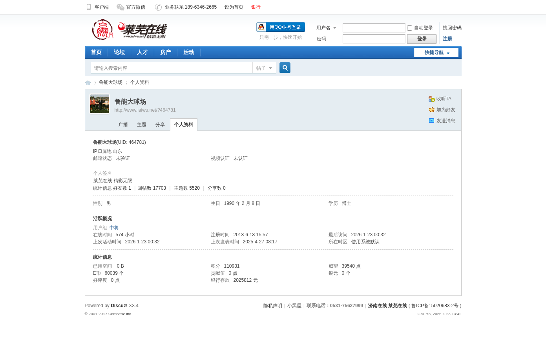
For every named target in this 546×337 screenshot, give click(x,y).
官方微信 (131, 7)
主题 (141, 124)
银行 (256, 7)
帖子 (261, 68)
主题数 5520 (187, 188)
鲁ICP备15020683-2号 (434, 305)
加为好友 (445, 109)
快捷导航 (434, 52)
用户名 (323, 28)
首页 (96, 52)
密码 (321, 39)
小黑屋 (294, 305)
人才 (142, 52)
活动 (188, 52)
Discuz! (119, 305)
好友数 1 (122, 188)
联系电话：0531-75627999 (335, 305)
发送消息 (445, 120)
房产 (165, 52)
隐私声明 (272, 305)
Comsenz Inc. (120, 314)
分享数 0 (217, 188)
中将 (114, 227)
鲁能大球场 (110, 82)
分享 (160, 124)
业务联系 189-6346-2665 (186, 7)
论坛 (119, 52)
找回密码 (452, 28)
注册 (447, 39)
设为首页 (234, 7)
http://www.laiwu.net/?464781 (145, 110)
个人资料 (183, 124)
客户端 (97, 7)
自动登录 (420, 28)
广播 (123, 124)
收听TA (443, 98)
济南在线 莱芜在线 (88, 82)
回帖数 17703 (151, 188)
